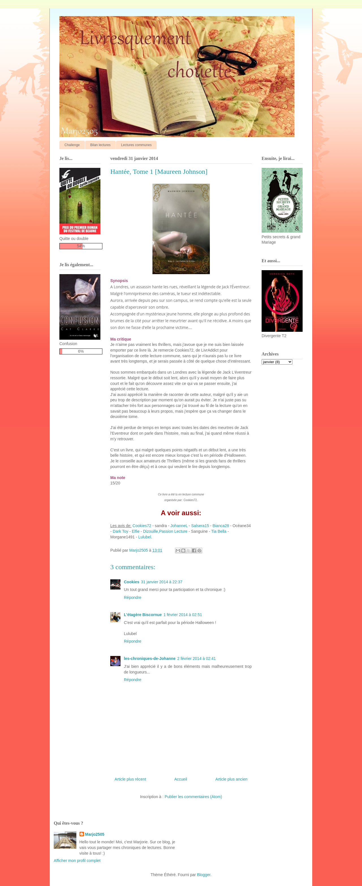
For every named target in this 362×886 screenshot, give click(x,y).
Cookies (131, 582)
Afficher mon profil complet (77, 860)
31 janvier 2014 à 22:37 (161, 582)
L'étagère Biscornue (143, 614)
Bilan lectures (100, 145)
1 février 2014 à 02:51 (182, 614)
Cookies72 (141, 525)
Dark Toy (120, 531)
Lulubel (144, 537)
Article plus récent (130, 779)
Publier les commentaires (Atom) (193, 796)
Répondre (132, 597)
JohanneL (179, 525)
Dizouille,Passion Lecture (165, 531)
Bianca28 (220, 525)
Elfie (135, 531)
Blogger (203, 874)
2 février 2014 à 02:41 (196, 658)
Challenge (72, 145)
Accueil (180, 779)
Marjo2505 (94, 834)
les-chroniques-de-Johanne (150, 658)
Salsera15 (200, 525)
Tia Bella (219, 531)
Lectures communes (136, 145)
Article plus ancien (231, 779)
